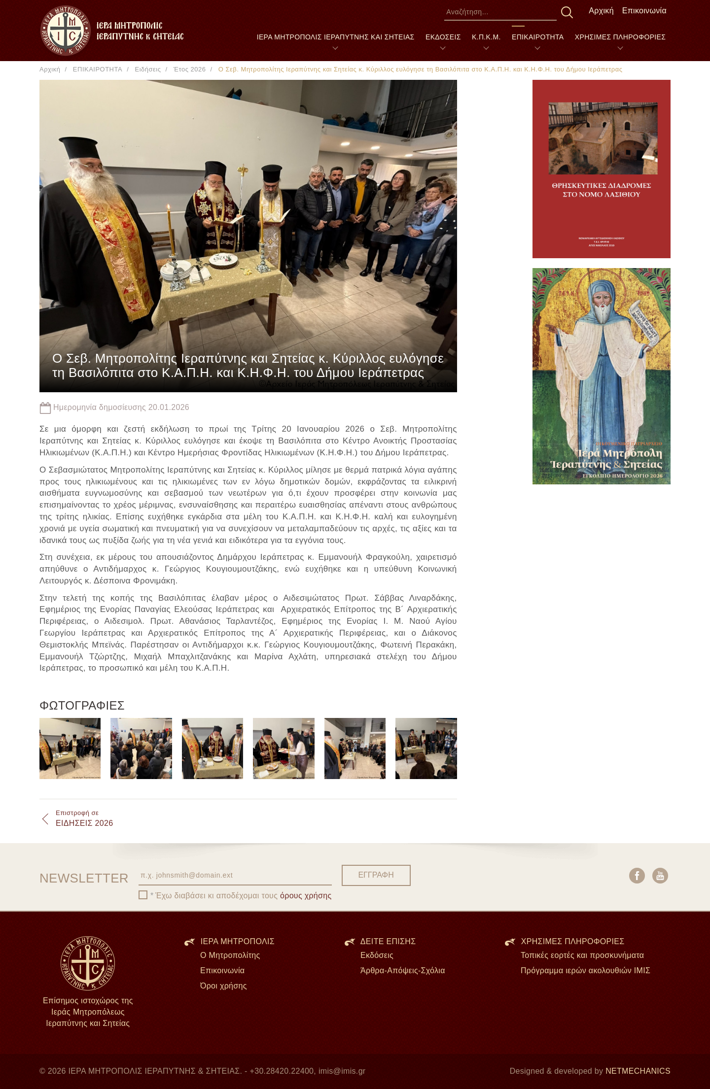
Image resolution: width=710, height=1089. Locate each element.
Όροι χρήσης (223, 986)
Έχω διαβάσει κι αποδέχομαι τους (243, 895)
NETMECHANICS (638, 1071)
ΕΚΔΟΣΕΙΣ (443, 37)
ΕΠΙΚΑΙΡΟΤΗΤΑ (538, 37)
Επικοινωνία (644, 10)
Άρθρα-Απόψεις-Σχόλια (402, 970)
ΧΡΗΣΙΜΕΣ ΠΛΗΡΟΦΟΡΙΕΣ (620, 37)
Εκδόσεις (376, 955)
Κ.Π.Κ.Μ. (486, 37)
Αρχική (601, 10)
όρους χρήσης (306, 895)
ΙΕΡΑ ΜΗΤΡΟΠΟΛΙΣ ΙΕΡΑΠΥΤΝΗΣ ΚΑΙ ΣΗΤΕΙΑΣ (336, 37)
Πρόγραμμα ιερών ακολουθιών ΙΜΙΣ (585, 970)
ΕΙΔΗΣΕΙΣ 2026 (84, 818)
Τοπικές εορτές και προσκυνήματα (582, 955)
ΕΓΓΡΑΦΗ (375, 875)
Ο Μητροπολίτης (230, 955)
